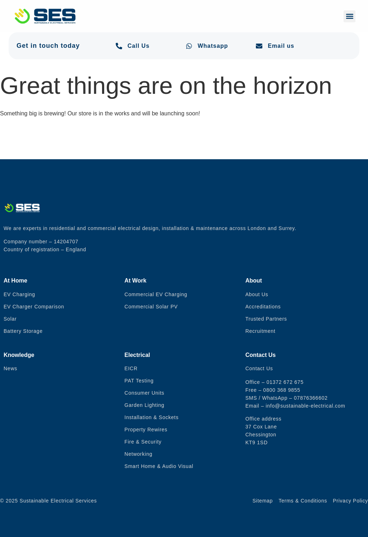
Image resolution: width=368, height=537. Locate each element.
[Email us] (259, 46)
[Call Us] (119, 46)
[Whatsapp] (189, 46)
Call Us (139, 46)
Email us (281, 46)
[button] (349, 16)
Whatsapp (213, 46)
